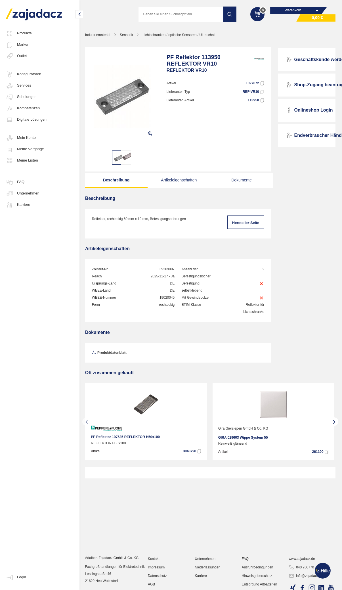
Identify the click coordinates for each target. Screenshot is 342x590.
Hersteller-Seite (245, 223)
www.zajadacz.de (302, 566)
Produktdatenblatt (109, 353)
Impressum (157, 574)
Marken (17, 45)
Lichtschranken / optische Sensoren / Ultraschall (180, 35)
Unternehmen (22, 194)
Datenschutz (158, 583)
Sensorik (127, 35)
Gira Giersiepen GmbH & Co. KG (244, 429)
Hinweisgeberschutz (257, 583)
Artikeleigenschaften (179, 180)
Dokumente (240, 180)
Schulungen (21, 97)
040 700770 (301, 575)
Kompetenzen (23, 108)
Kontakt (154, 566)
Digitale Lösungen (26, 120)
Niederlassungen (208, 574)
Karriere (18, 205)
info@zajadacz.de (306, 583)
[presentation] (87, 422)
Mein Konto (21, 138)
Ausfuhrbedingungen (258, 574)
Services (18, 86)
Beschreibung (117, 180)
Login (16, 577)
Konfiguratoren (23, 74)
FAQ (15, 182)
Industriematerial (98, 35)
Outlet (16, 56)
